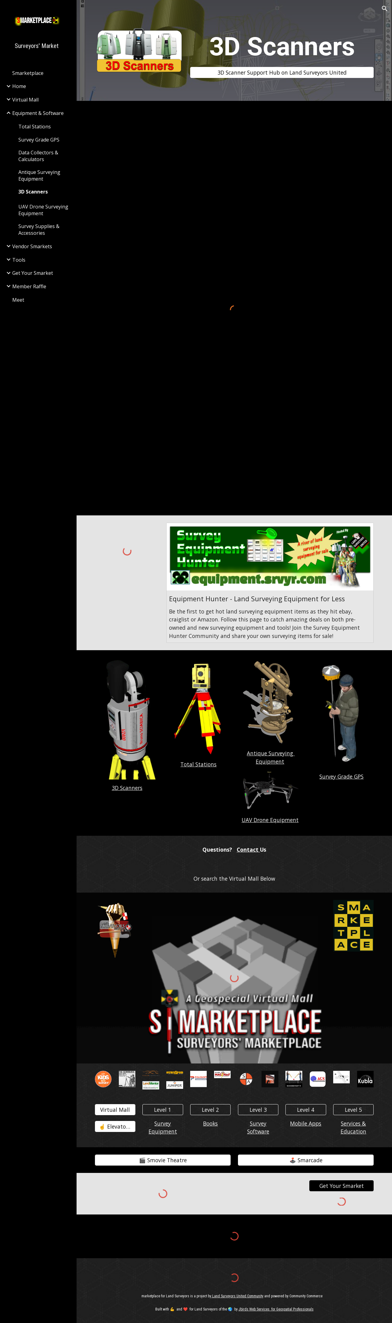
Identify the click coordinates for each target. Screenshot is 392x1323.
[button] (384, 8)
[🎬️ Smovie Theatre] (163, 1160)
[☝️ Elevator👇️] (115, 1126)
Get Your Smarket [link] (32, 273)
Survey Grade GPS (341, 776)
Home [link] (19, 86)
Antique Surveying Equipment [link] (39, 175)
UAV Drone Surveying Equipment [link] (43, 210)
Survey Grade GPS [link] (38, 139)
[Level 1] (163, 1109)
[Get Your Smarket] (341, 1186)
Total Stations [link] (34, 126)
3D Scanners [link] (33, 191)
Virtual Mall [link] (25, 99)
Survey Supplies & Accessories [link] (38, 229)
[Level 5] (353, 1109)
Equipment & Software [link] (38, 113)
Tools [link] (18, 259)
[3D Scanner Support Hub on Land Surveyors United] (281, 72)
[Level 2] (210, 1109)
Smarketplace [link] (27, 73)
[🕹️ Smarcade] (306, 1160)
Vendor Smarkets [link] (32, 246)
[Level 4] (306, 1109)
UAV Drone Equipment (270, 820)
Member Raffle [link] (29, 286)
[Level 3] (258, 1109)
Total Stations (198, 764)
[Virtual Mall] (115, 1109)
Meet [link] (18, 300)
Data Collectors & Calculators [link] (38, 156)
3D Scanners (127, 787)
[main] (282, 46)
